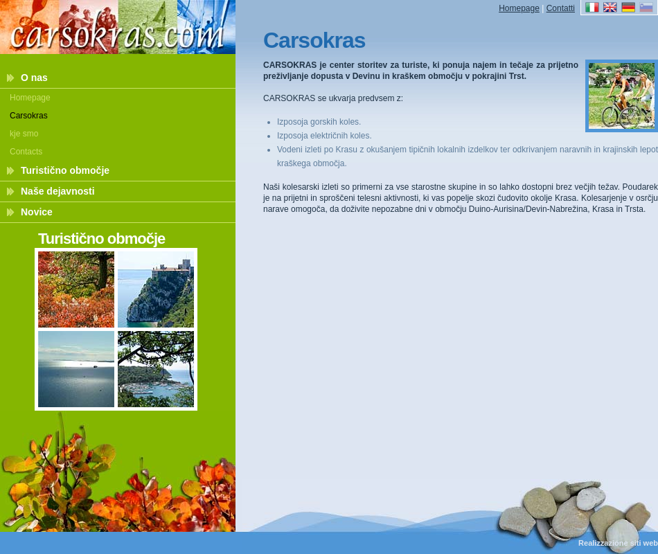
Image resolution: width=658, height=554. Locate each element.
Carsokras (29, 115)
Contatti (560, 8)
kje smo (24, 133)
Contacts (26, 152)
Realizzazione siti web (618, 543)
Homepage (30, 97)
